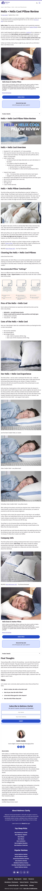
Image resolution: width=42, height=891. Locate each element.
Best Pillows (7, 7)
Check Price (21, 97)
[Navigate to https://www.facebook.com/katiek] (18, 747)
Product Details (6, 114)
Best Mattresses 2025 (11, 584)
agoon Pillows (33, 27)
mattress (28, 32)
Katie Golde (5, 15)
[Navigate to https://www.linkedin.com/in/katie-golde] (23, 747)
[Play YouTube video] (21, 133)
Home (2, 7)
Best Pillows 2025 (10, 248)
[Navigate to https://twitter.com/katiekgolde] (21, 747)
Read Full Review (6, 93)
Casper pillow (8, 243)
